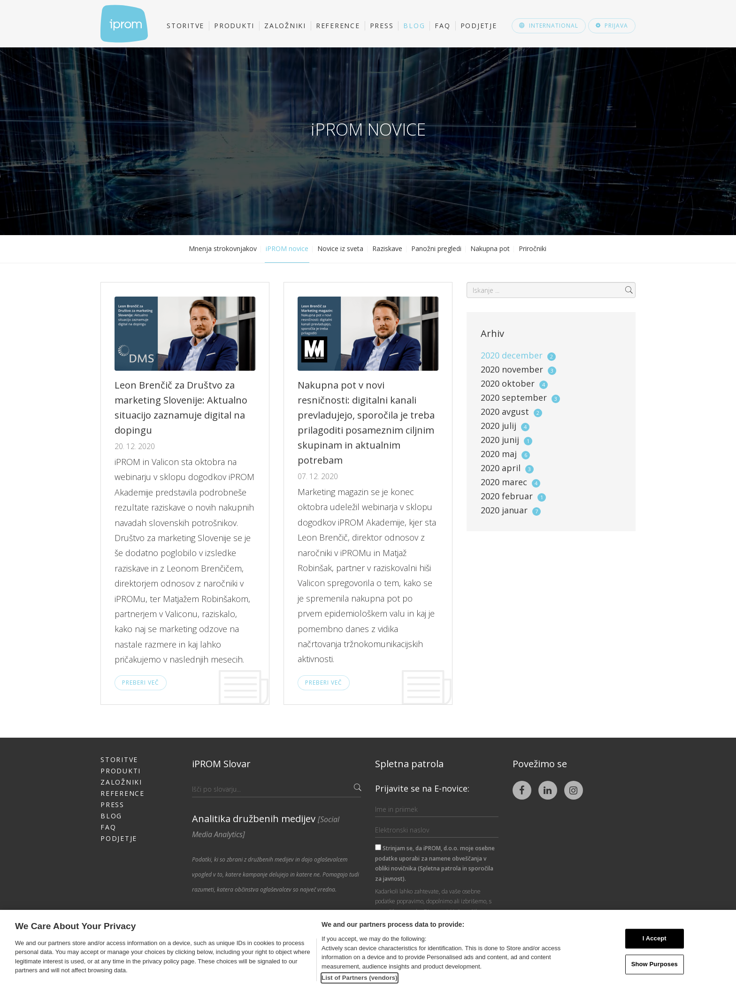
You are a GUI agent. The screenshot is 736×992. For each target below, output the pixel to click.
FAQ (442, 25)
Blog (414, 25)
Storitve (185, 25)
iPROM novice (287, 248)
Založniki (285, 25)
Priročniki (532, 248)
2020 (518, 355)
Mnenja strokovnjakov (223, 248)
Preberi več (140, 683)
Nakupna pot (490, 248)
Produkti (234, 25)
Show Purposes (654, 964)
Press (382, 25)
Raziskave (387, 248)
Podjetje (478, 25)
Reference (338, 25)
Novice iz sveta (340, 248)
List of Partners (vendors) (360, 977)
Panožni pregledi (436, 248)
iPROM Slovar (221, 763)
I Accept (655, 938)
